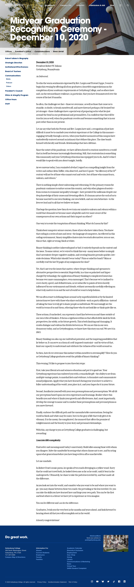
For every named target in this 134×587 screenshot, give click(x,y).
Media (8, 79)
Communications (42, 51)
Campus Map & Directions (15, 557)
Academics (50, 5)
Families (39, 559)
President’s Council (13, 91)
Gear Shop (71, 555)
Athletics (80, 5)
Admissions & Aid (97, 5)
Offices (8, 51)
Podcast (9, 82)
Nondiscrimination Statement (57, 582)
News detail (58, 51)
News (69, 564)
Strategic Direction (13, 63)
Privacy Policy (41, 582)
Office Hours (10, 99)
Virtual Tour (71, 566)
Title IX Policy (72, 582)
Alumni (39, 550)
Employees (40, 555)
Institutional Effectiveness (16, 67)
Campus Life (65, 5)
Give (112, 5)
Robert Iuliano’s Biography (16, 58)
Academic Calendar (74, 548)
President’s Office (23, 51)
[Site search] (128, 5)
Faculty (39, 557)
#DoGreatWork (95, 536)
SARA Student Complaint (76, 568)
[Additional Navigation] (120, 5)
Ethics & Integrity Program (16, 95)
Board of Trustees (13, 71)
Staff (7, 104)
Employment (72, 553)
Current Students (42, 553)
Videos (8, 86)
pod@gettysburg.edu (93, 540)
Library (69, 559)
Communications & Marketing (78, 562)
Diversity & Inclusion (75, 550)
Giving (69, 557)
